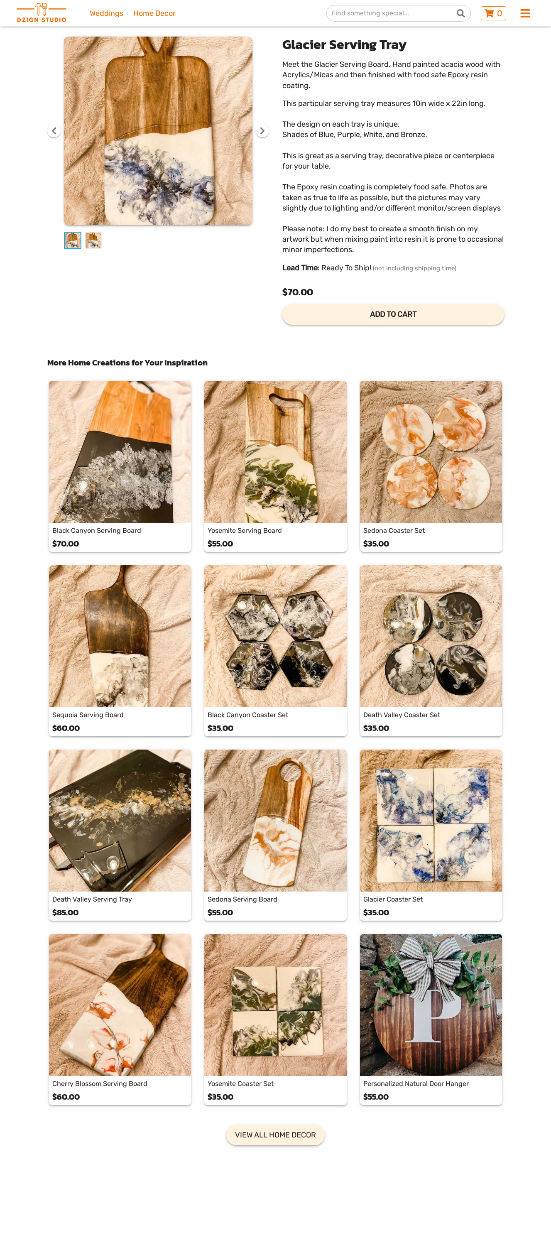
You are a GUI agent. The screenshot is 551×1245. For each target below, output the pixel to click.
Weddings (106, 13)
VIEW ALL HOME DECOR (275, 1135)
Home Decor (154, 13)
